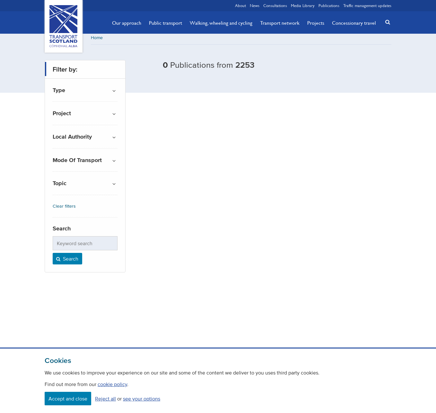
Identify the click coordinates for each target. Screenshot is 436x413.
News (254, 5)
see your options (141, 398)
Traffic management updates (367, 5)
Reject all (105, 398)
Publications (328, 5)
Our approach (126, 23)
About (240, 5)
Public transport (165, 23)
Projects (315, 23)
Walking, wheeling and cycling (221, 23)
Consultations (275, 5)
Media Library (303, 5)
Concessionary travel (354, 23)
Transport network (280, 23)
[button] (385, 22)
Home (97, 40)
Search (66, 261)
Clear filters (64, 208)
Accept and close (67, 398)
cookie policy (112, 384)
